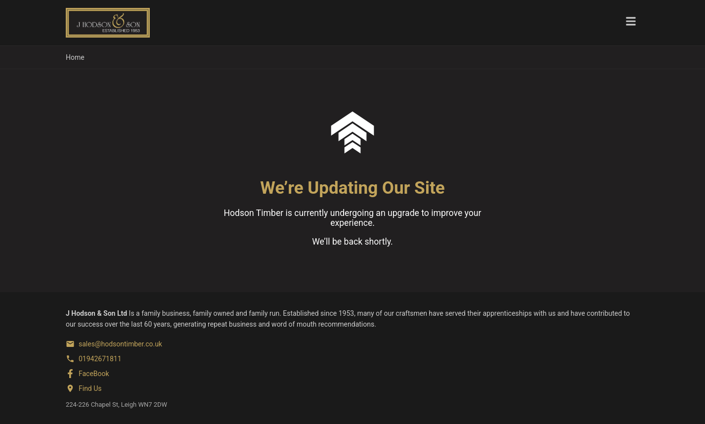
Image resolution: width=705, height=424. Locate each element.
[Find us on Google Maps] (84, 388)
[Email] (114, 343)
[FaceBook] (87, 373)
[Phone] (94, 358)
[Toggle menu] (630, 22)
